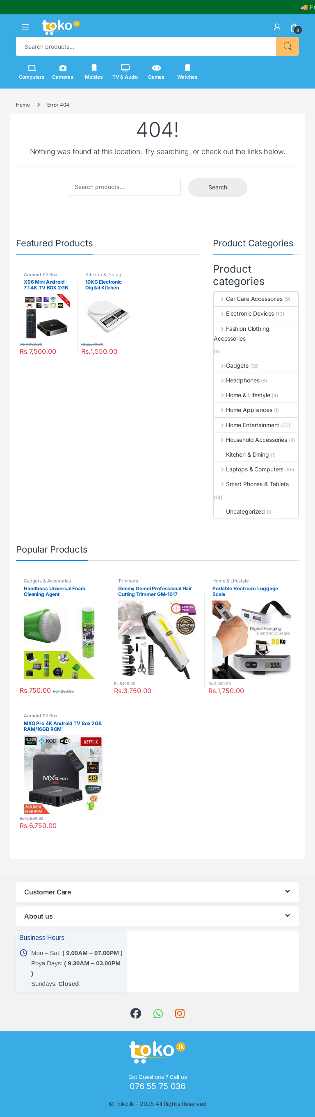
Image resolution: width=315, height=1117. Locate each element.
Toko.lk (124, 1103)
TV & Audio (125, 72)
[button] (25, 27)
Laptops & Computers (248, 469)
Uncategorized (239, 511)
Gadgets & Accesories (47, 581)
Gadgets (231, 365)
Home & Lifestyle (242, 394)
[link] (277, 27)
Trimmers (128, 581)
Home (23, 105)
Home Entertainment (246, 424)
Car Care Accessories (248, 298)
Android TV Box (40, 275)
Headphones (236, 380)
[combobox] (146, 46)
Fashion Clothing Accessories (241, 333)
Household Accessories (250, 439)
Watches (187, 72)
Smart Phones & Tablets (251, 483)
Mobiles (94, 72)
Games (156, 72)
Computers (32, 72)
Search (287, 46)
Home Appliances (243, 409)
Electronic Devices (244, 313)
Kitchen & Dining (103, 275)
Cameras (62, 72)
